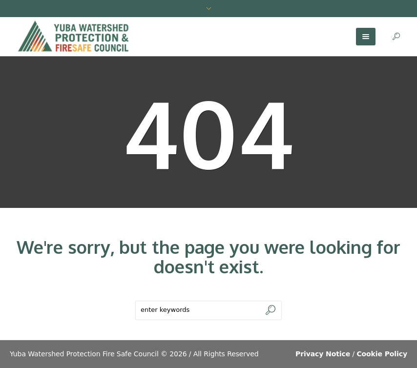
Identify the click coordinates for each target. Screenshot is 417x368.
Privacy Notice (322, 354)
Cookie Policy (381, 354)
